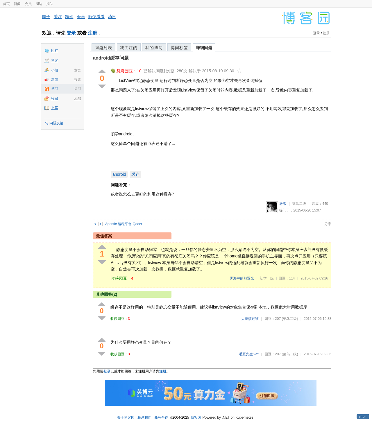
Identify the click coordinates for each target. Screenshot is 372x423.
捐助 (49, 4)
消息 (112, 16)
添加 (77, 98)
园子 (46, 16)
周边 (38, 4)
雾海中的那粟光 (242, 278)
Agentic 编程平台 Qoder (123, 224)
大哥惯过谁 (250, 319)
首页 (6, 4)
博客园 (196, 417)
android (119, 174)
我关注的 (128, 47)
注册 (92, 33)
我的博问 (154, 47)
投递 (77, 80)
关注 (58, 16)
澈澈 (282, 204)
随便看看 (96, 16)
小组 (54, 70)
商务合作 (161, 417)
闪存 (54, 51)
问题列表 (103, 47)
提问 (77, 89)
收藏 (54, 98)
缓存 (135, 174)
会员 (28, 4)
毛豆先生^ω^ (249, 354)
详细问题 (204, 47)
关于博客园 (126, 417)
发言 (77, 70)
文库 (54, 108)
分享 (327, 224)
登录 (71, 33)
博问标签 (179, 47)
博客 (54, 60)
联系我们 (144, 417)
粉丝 (69, 16)
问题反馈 (56, 123)
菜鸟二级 (299, 204)
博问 (54, 89)
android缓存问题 (111, 57)
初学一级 (267, 278)
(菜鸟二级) (290, 319)
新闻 (17, 4)
